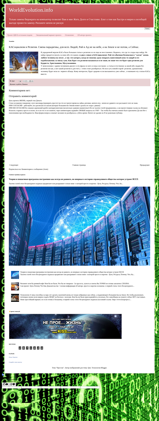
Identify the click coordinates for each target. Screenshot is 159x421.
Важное (25, 84)
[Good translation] (5, 384)
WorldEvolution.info (31, 10)
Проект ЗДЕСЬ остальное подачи (19, 35)
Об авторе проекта (85, 35)
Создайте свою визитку (15, 362)
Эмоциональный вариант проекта (48, 35)
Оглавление (69, 35)
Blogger (104, 368)
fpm (89, 368)
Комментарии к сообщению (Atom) (35, 169)
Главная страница (79, 165)
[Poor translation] (12, 384)
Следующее (13, 165)
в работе (19, 84)
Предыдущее (145, 165)
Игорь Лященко (13, 357)
